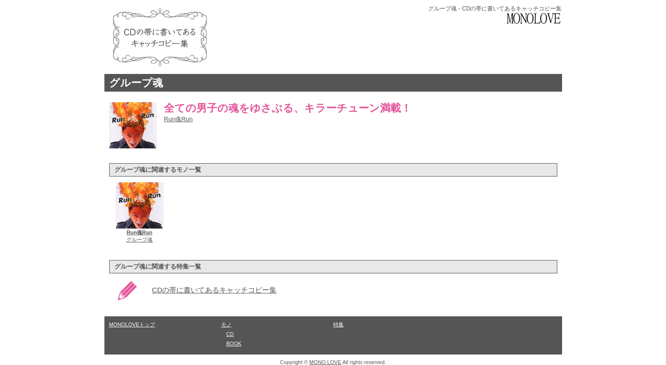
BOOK (234, 343)
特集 (338, 324)
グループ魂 (136, 83)
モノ (226, 324)
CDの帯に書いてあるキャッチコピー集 (214, 290)
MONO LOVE (325, 362)
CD (230, 334)
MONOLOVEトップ (132, 324)
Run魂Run (178, 119)
